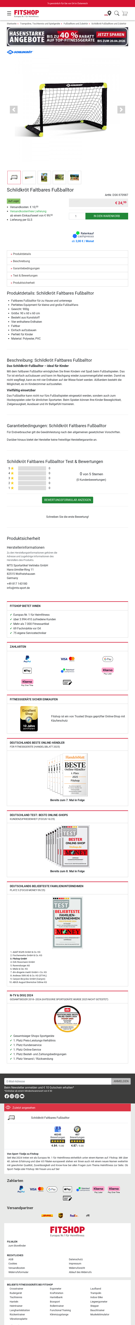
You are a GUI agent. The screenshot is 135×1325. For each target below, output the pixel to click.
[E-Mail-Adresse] (58, 1071)
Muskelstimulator (99, 1304)
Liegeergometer (98, 1291)
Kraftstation (56, 1282)
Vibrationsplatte (18, 1308)
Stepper (94, 1295)
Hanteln (14, 1291)
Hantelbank (56, 1287)
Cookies (12, 1253)
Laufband (95, 1278)
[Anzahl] (77, 206)
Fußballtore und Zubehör (76, 23)
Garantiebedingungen (26, 258)
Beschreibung (21, 251)
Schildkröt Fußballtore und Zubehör (108, 23)
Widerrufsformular (18, 1262)
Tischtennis (16, 1287)
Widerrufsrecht (77, 1257)
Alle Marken (16, 1315)
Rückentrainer (17, 1304)
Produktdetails (22, 243)
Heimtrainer (16, 1295)
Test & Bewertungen (25, 265)
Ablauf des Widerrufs (80, 1262)
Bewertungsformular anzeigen (67, 489)
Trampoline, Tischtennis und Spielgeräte (40, 23)
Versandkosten (16, 1257)
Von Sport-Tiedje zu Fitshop (22, 1143)
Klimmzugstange (59, 1304)
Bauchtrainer (97, 1300)
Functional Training (60, 1300)
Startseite (12, 23)
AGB (10, 1249)
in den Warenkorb (107, 206)
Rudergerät (16, 1282)
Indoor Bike (96, 1287)
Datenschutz (76, 1249)
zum (17, 1235)
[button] (13, 99)
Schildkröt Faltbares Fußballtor (50, 1107)
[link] (27, 648)
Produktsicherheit (24, 272)
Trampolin (95, 1282)
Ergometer (55, 1278)
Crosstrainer (16, 1278)
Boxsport (55, 1291)
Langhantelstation (20, 1300)
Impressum (75, 1253)
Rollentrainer (57, 1295)
